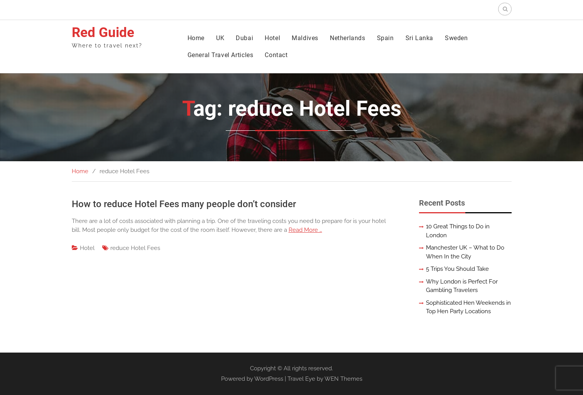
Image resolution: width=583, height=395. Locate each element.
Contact (276, 55)
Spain (385, 38)
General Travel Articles (220, 55)
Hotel (272, 38)
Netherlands (347, 38)
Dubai (244, 38)
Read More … (305, 229)
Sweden (456, 38)
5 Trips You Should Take (457, 268)
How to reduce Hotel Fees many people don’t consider (184, 204)
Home (196, 38)
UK (220, 38)
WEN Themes (343, 378)
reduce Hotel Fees (135, 248)
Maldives (305, 38)
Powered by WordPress (252, 378)
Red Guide (103, 33)
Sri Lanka (419, 38)
